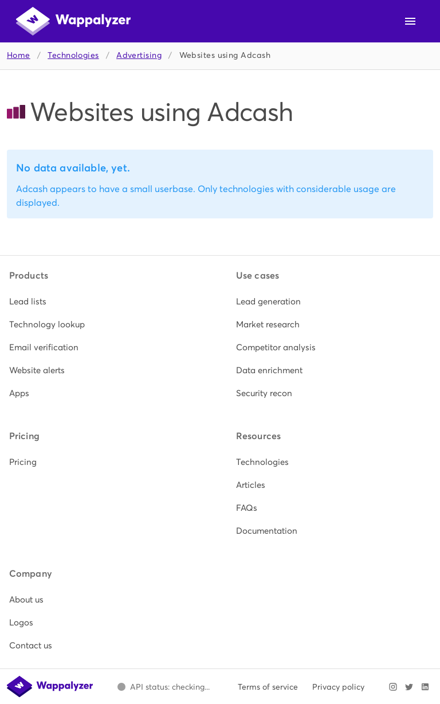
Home (18, 55)
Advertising (139, 55)
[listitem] (106, 301)
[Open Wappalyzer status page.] (163, 687)
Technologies (73, 55)
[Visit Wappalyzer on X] (409, 687)
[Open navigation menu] (410, 21)
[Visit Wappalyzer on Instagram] (393, 687)
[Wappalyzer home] (73, 21)
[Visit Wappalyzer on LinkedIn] (425, 687)
